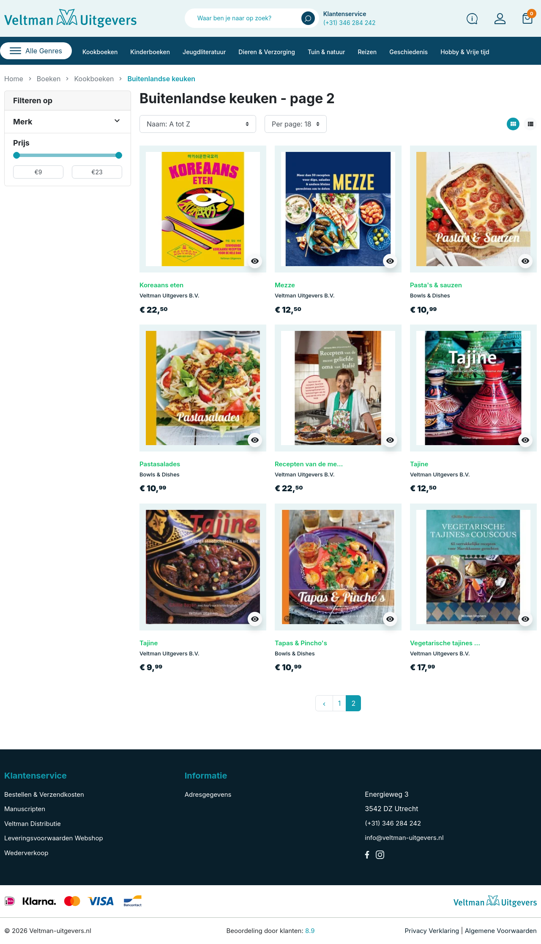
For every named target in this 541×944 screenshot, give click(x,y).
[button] (527, 18)
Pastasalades (159, 464)
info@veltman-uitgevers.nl (404, 838)
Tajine (419, 464)
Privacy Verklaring (432, 931)
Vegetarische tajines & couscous (460, 643)
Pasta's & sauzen (436, 285)
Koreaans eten (161, 285)
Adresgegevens (208, 794)
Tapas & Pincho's (301, 643)
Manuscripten (24, 809)
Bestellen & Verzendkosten (44, 794)
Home (13, 78)
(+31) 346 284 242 (349, 22)
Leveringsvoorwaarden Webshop (53, 838)
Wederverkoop (26, 853)
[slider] (16, 155)
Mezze (285, 285)
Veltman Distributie (32, 824)
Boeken (49, 78)
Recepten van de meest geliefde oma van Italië (346, 464)
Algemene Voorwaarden (501, 931)
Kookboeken (94, 78)
